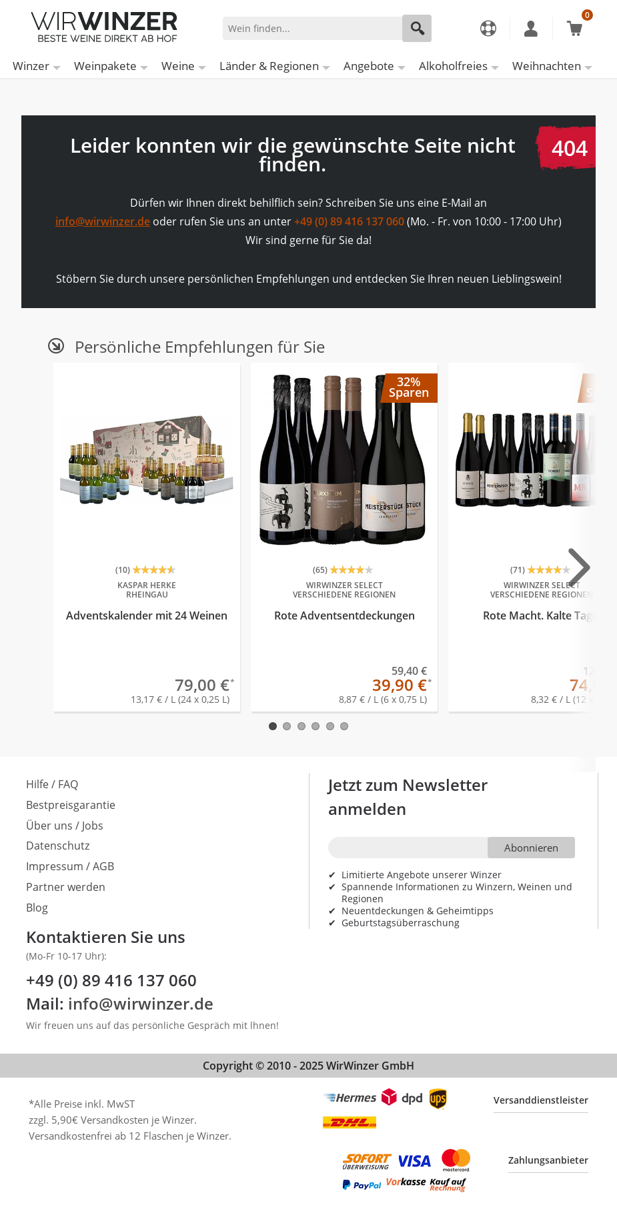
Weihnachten (546, 65)
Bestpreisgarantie (70, 805)
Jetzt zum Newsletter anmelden (408, 797)
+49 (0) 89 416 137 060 (349, 221)
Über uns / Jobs (64, 825)
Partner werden (65, 887)
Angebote (369, 65)
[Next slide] (580, 567)
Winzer (31, 65)
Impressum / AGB (70, 866)
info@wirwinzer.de (102, 221)
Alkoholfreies (453, 65)
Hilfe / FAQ (52, 784)
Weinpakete (105, 65)
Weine (178, 65)
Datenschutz (57, 845)
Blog (37, 907)
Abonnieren (531, 847)
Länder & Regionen (269, 65)
